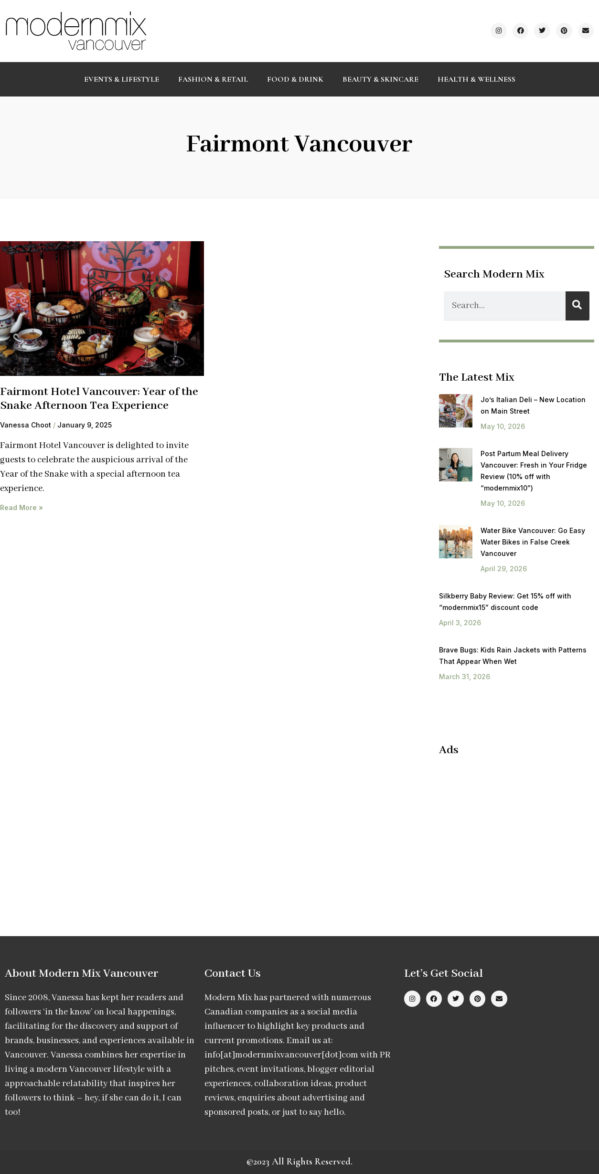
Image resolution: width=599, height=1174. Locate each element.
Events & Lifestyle (121, 79)
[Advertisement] (519, 826)
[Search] (577, 305)
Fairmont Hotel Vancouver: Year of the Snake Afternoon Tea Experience (99, 398)
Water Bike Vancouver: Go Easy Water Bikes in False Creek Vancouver (533, 541)
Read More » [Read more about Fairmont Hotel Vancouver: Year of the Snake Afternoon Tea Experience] (21, 507)
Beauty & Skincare (380, 79)
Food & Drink (295, 79)
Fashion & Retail (213, 79)
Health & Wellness (476, 79)
